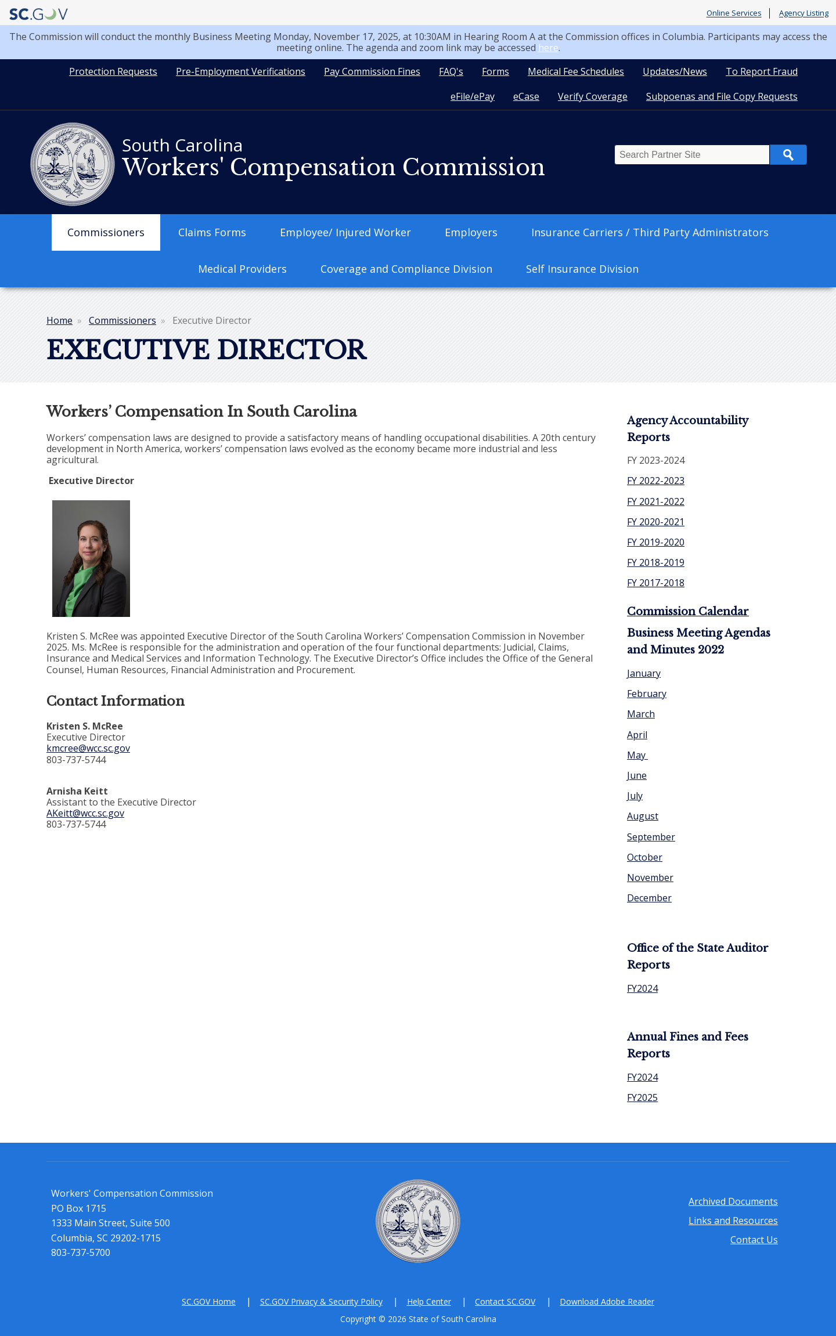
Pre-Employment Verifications (240, 71)
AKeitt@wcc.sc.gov (85, 813)
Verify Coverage (593, 96)
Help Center (429, 1301)
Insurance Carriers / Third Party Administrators (650, 232)
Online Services (734, 13)
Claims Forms (212, 232)
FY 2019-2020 (655, 542)
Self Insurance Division (582, 269)
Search (788, 155)
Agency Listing (803, 13)
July (635, 795)
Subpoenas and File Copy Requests (722, 96)
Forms (495, 71)
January (644, 673)
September (651, 837)
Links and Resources (733, 1220)
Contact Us (754, 1239)
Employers (471, 232)
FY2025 (642, 1097)
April (637, 734)
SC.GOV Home (209, 1301)
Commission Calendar (688, 611)
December (649, 897)
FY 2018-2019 (655, 562)
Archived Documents (733, 1201)
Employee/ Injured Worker (345, 232)
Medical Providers (242, 269)
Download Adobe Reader (607, 1301)
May (637, 755)
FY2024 (642, 988)
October (644, 857)
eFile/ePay (473, 96)
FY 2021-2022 (655, 501)
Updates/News (675, 71)
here (548, 47)
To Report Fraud (762, 71)
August (642, 816)
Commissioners (106, 232)
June (637, 775)
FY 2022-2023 (655, 480)
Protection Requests (113, 71)
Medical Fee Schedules (576, 71)
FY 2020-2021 (655, 521)
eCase (526, 96)
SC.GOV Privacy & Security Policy (321, 1301)
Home (59, 320)
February (646, 693)
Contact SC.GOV (505, 1301)
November (650, 877)
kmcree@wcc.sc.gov (88, 748)
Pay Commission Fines (372, 71)
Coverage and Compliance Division (406, 269)
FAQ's (451, 71)
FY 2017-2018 (655, 582)
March (641, 713)
